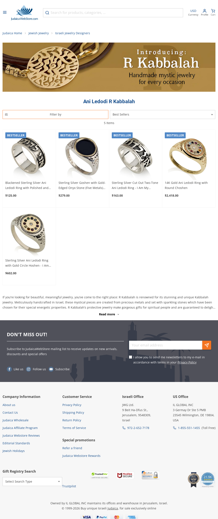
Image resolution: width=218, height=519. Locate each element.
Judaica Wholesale (16, 420)
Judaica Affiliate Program (20, 428)
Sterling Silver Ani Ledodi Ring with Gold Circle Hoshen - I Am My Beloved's (27, 263)
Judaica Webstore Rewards (81, 456)
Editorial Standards (16, 443)
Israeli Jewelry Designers (72, 33)
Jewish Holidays (14, 451)
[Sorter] (162, 114)
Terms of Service (74, 428)
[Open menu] (5, 13)
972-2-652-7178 (138, 428)
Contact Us (10, 412)
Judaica (113, 508)
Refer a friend (72, 448)
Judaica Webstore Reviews (21, 435)
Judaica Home (12, 33)
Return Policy (71, 420)
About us (9, 405)
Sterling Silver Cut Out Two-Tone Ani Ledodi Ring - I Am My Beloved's (135, 185)
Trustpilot (69, 486)
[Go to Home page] (24, 12)
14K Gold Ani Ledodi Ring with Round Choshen (186, 185)
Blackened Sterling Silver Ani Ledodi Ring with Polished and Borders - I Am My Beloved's (27, 185)
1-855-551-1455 (189, 428)
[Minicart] (213, 13)
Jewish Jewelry (39, 33)
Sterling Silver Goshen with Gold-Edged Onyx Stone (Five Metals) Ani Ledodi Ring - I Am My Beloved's (82, 185)
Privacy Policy (187, 362)
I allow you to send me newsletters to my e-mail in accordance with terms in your (169, 359)
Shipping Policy (73, 412)
